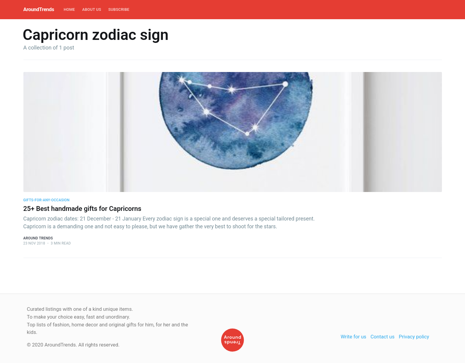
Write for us (353, 337)
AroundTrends (38, 9)
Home (69, 9)
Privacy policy (414, 337)
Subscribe (118, 9)
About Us (91, 9)
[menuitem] (69, 9)
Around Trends (38, 238)
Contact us (382, 337)
